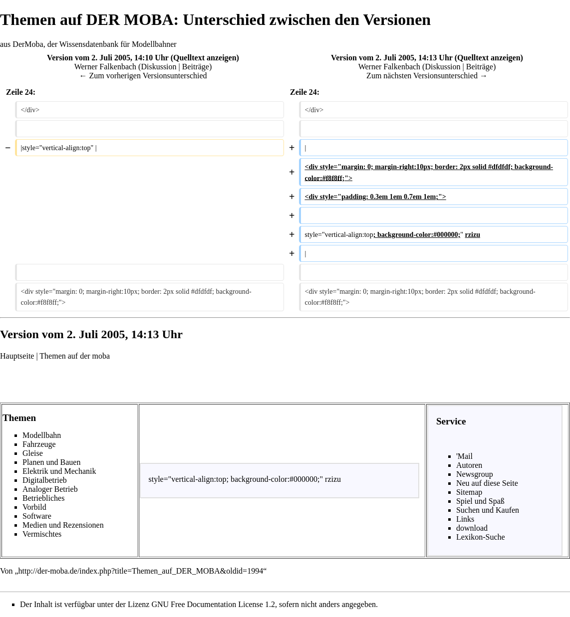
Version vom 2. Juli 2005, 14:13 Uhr (392, 57)
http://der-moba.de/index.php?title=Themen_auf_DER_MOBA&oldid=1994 (141, 571)
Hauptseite (17, 356)
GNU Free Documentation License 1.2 (213, 604)
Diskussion (158, 66)
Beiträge (195, 66)
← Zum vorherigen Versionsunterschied (143, 75)
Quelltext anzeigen (205, 57)
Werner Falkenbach (105, 66)
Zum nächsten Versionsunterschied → (427, 75)
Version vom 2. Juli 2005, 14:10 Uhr (108, 57)
